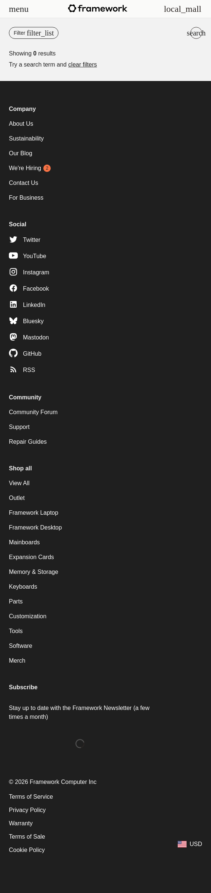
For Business (26, 198)
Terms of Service (31, 797)
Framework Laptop (33, 513)
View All (19, 483)
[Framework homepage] (97, 8)
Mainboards (24, 542)
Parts (16, 601)
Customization (27, 616)
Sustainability (26, 138)
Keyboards (23, 587)
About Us (21, 124)
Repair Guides (28, 442)
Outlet (17, 498)
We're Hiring (25, 168)
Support (19, 427)
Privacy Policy (27, 810)
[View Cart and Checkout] (182, 9)
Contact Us (23, 183)
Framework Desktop (35, 527)
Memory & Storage (33, 572)
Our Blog (20, 153)
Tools (16, 631)
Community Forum (33, 412)
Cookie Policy (27, 850)
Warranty (21, 823)
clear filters (82, 64)
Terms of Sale (27, 836)
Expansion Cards (31, 557)
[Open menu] (19, 9)
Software (20, 646)
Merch (17, 660)
